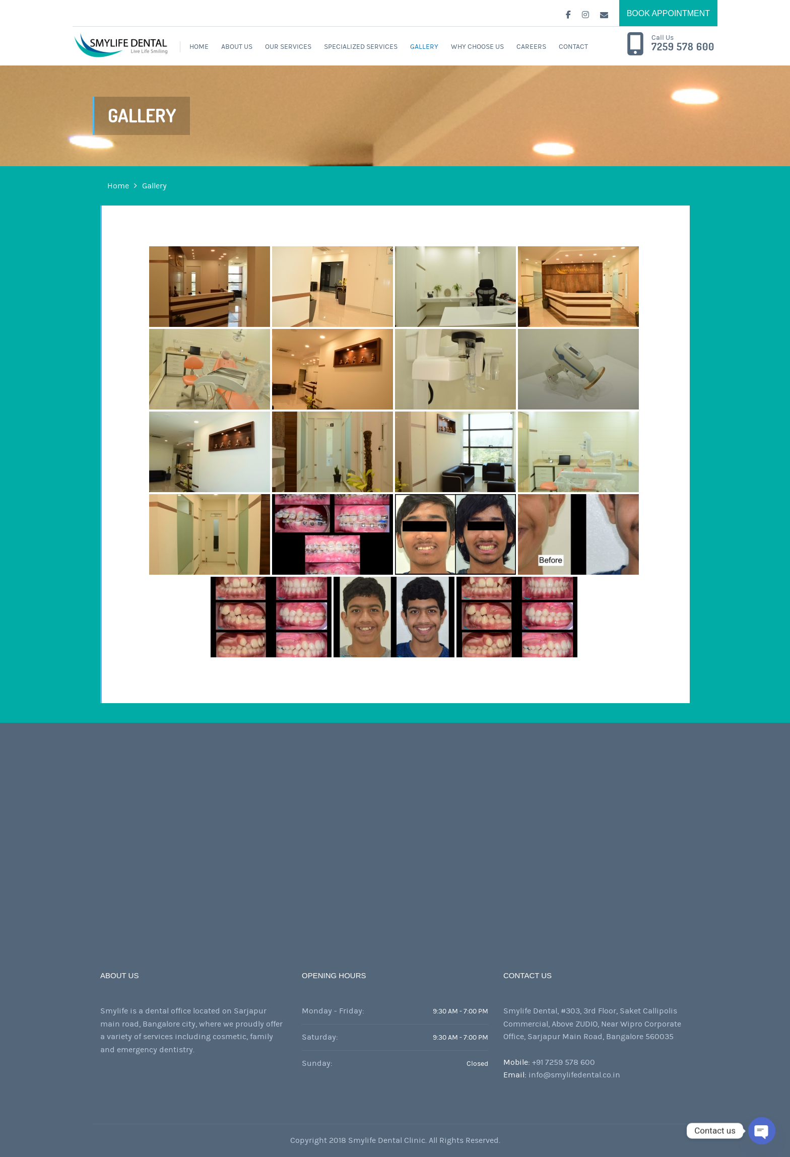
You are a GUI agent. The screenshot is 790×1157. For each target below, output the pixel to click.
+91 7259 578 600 (563, 1062)
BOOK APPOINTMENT (668, 13)
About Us (236, 47)
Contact (573, 47)
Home (199, 47)
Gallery (424, 47)
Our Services (288, 47)
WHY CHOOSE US (477, 47)
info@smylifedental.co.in (574, 1074)
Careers (531, 47)
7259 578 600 (682, 46)
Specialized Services (361, 47)
